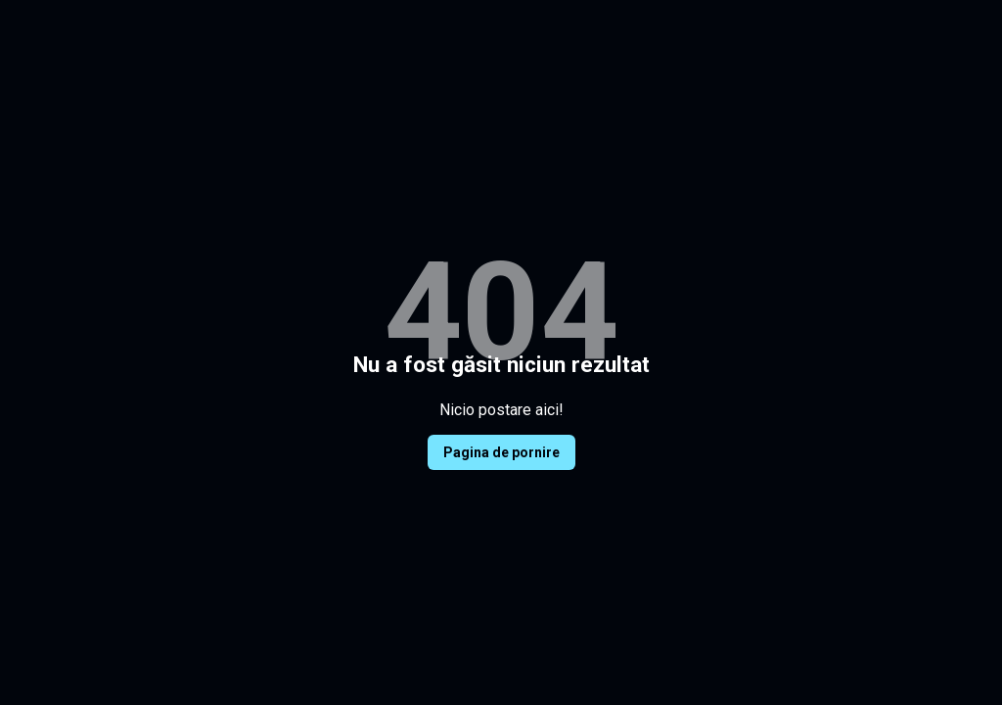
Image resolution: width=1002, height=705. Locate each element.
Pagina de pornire (501, 452)
